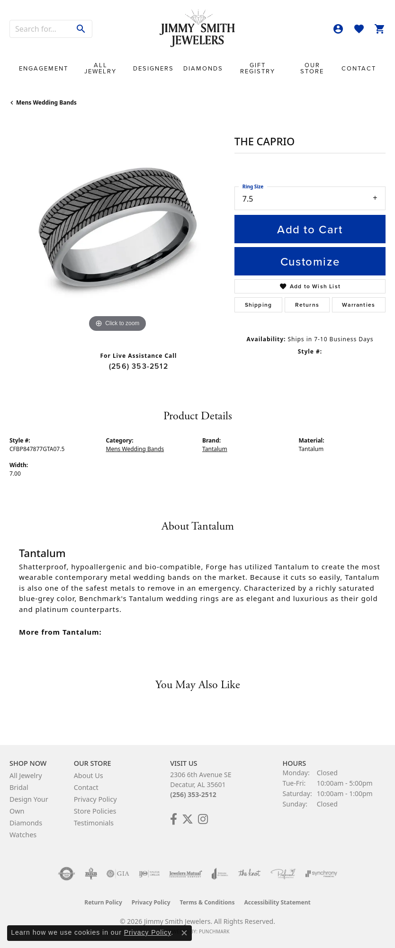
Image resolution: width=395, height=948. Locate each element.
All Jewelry (100, 68)
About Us (88, 775)
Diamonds (203, 68)
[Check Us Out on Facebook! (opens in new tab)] (173, 819)
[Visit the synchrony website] (321, 874)
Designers (153, 68)
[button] (338, 29)
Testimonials (94, 822)
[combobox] (40, 28)
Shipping (258, 305)
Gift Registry (257, 68)
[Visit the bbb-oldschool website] (91, 874)
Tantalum (214, 449)
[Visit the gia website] (118, 874)
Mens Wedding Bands (46, 102)
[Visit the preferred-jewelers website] (283, 874)
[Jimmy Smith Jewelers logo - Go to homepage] (197, 28)
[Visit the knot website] (249, 874)
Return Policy (103, 902)
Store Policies (95, 810)
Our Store (312, 68)
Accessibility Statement (277, 902)
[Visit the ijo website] (149, 874)
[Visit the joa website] (220, 874)
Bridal (18, 787)
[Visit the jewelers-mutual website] (185, 874)
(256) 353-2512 (138, 366)
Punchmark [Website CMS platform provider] (214, 931)
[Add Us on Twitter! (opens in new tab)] (187, 819)
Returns (307, 305)
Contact (358, 68)
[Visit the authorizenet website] (66, 874)
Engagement (43, 68)
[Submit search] (81, 28)
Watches (22, 834)
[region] (117, 227)
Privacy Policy (95, 799)
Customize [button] (310, 261)
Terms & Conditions (207, 902)
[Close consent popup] (184, 933)
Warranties (358, 305)
